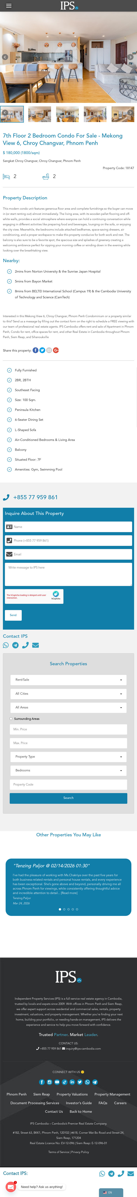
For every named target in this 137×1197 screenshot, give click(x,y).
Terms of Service (58, 1152)
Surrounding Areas (24, 719)
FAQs (103, 1103)
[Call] (25, 645)
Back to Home (81, 1112)
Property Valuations (72, 1094)
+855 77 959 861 (30, 498)
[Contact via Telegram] (15, 645)
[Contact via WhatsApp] (6, 645)
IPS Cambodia (39, 1123)
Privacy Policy (80, 1152)
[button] (9, 5)
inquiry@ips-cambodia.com (81, 1048)
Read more (69, 893)
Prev (6, 58)
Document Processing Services (34, 1103)
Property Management (112, 1094)
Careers (120, 1103)
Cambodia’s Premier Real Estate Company (79, 1123)
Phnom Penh (93, 1004)
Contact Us (54, 1112)
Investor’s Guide (79, 1103)
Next (131, 58)
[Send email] (35, 645)
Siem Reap (114, 1004)
